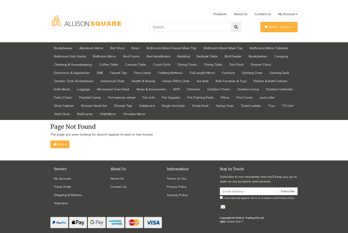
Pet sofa (148, 97)
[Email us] (223, 207)
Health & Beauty (143, 81)
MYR (176, 89)
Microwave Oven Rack (113, 89)
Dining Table (213, 65)
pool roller (267, 97)
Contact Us (263, 14)
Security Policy (177, 195)
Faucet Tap (118, 73)
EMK (100, 73)
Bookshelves (63, 48)
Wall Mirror (108, 114)
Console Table (135, 65)
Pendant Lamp (90, 97)
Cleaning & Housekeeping (73, 65)
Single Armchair (173, 106)
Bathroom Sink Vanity (70, 56)
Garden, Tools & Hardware (73, 81)
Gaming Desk (279, 73)
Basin (136, 48)
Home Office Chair (176, 81)
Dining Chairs (187, 65)
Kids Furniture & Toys (231, 81)
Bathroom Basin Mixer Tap (223, 48)
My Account (62, 178)
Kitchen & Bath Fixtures (270, 81)
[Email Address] (249, 191)
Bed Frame (131, 56)
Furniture (228, 73)
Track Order (62, 187)
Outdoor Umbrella (279, 89)
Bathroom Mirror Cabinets (269, 48)
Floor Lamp (142, 73)
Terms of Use (176, 178)
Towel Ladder (251, 106)
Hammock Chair (112, 81)
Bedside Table (207, 56)
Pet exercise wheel (121, 97)
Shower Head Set (94, 106)
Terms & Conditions (261, 198)
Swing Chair (225, 106)
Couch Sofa (162, 65)
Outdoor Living (248, 89)
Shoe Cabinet (64, 106)
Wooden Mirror (134, 114)
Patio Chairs (63, 97)
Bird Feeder (233, 56)
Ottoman (193, 89)
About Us (240, 14)
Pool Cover (245, 97)
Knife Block (62, 89)
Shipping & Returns (68, 195)
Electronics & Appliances (72, 73)
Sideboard (147, 106)
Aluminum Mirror (91, 48)
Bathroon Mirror (104, 56)
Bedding (183, 56)
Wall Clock (62, 114)
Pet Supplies (171, 97)
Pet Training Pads (200, 97)
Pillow (225, 97)
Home (60, 144)
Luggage (83, 89)
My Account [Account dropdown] (286, 14)
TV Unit (287, 106)
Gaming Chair (252, 73)
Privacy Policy (177, 187)
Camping (281, 56)
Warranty (61, 203)
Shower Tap (123, 106)
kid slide (203, 81)
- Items (277, 27)
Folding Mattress (170, 73)
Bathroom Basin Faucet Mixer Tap (172, 48)
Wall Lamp (85, 114)
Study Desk (200, 106)
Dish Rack (236, 65)
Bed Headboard (158, 56)
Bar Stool (117, 48)
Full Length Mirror (202, 73)
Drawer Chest (261, 65)
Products (220, 14)
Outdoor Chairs (218, 89)
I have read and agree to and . (257, 198)
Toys (271, 106)
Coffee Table (108, 65)
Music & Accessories (151, 89)
